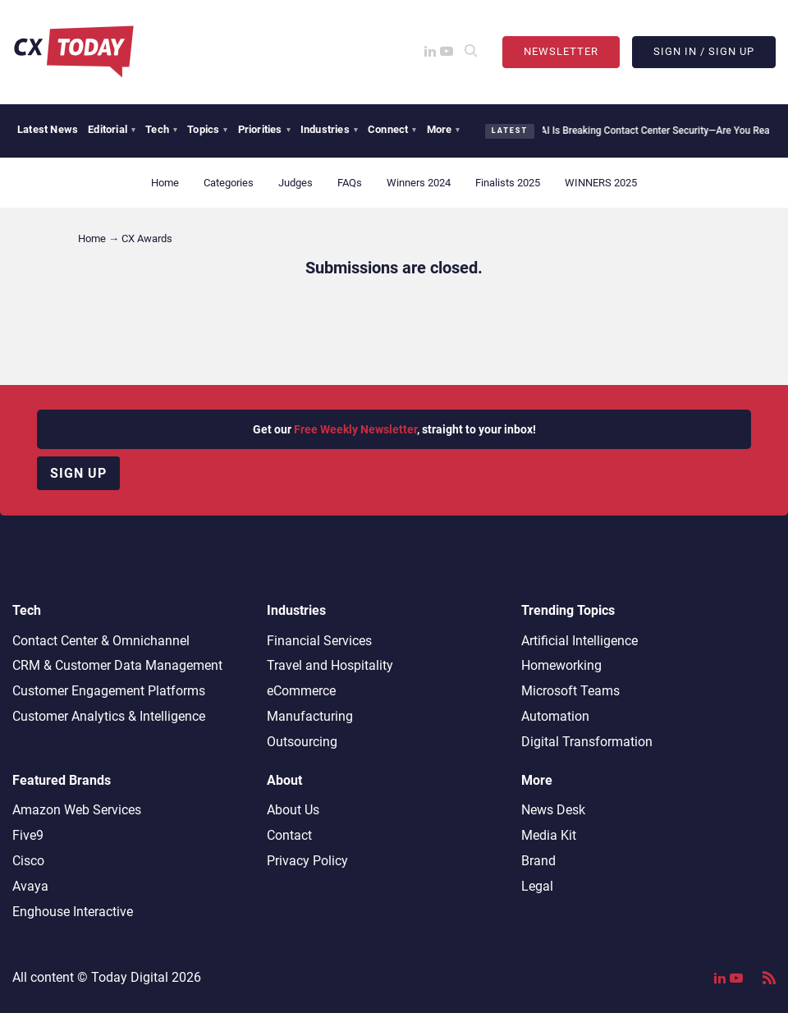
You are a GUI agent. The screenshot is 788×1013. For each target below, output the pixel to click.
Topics (207, 129)
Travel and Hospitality (330, 665)
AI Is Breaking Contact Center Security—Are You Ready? (654, 130)
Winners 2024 (419, 182)
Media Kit (548, 835)
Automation (555, 716)
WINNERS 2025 (601, 182)
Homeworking (561, 665)
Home (165, 182)
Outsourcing (302, 741)
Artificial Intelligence (579, 641)
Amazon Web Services (76, 810)
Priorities (264, 129)
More (443, 129)
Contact (289, 835)
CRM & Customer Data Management (117, 665)
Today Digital (129, 977)
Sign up (78, 473)
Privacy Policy (307, 861)
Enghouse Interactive (72, 911)
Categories (229, 182)
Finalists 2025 (507, 182)
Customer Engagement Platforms (108, 691)
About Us (293, 810)
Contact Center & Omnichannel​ (101, 641)
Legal (537, 886)
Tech (161, 129)
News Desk (553, 810)
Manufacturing (310, 716)
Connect (392, 129)
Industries (329, 129)
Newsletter (561, 51)
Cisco (28, 861)
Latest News (47, 129)
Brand (538, 861)
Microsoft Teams (570, 691)
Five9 (28, 835)
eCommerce (301, 691)
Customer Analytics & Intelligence (108, 716)
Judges (295, 182)
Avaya (30, 886)
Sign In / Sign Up (703, 51)
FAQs (349, 182)
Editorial (111, 129)
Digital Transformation (587, 741)
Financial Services (319, 641)
